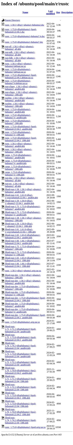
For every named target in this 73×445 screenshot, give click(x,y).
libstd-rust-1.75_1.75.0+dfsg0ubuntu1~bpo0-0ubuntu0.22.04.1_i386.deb (20, 395)
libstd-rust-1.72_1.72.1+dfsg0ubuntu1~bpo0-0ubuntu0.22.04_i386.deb (20, 387)
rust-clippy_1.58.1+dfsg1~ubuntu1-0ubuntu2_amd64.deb (21, 87)
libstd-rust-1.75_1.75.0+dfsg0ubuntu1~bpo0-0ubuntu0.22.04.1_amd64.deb (20, 337)
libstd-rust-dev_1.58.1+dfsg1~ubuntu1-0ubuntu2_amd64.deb (23, 282)
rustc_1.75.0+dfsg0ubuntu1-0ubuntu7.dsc (24, 42)
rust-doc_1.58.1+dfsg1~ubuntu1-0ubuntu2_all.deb (20, 179)
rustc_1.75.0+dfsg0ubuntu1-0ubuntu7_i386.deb (18, 122)
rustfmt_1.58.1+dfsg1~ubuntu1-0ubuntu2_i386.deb (19, 104)
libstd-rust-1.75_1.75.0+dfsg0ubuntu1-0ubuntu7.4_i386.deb (22, 253)
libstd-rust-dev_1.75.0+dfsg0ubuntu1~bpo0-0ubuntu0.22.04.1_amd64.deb (25, 316)
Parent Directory (12, 20)
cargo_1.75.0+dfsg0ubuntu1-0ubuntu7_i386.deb (18, 167)
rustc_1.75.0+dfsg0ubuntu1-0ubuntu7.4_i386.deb (18, 133)
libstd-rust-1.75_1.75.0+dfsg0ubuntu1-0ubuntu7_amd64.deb (22, 207)
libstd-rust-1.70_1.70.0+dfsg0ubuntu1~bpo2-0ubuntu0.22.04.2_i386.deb (20, 412)
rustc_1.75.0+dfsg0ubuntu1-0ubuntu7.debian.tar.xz (18, 70)
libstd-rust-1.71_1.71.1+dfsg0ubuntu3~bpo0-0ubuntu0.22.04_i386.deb (20, 379)
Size (58, 12)
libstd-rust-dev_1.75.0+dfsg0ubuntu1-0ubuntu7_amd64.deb (22, 304)
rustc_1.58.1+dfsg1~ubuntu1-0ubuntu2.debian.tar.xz (18, 64)
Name (25, 12)
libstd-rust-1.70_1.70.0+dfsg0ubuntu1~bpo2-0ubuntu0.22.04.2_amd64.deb (20, 370)
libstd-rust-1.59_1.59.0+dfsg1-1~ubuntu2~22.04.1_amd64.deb (19, 202)
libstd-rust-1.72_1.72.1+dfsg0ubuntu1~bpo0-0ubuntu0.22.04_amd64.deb (20, 362)
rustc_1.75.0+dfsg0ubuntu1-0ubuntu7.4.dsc (25, 36)
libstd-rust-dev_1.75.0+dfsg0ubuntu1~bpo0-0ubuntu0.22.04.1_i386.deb (25, 299)
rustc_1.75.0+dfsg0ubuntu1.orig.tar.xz (22, 322)
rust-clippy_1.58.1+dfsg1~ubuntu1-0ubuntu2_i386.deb (21, 93)
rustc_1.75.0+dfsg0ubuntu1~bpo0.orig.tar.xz (25, 427)
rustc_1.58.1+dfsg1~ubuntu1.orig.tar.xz (23, 270)
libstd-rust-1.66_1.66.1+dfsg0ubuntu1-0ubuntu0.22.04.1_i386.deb (22, 264)
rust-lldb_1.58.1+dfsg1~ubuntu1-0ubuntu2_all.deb (20, 59)
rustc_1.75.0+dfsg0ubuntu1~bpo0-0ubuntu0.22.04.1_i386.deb (21, 139)
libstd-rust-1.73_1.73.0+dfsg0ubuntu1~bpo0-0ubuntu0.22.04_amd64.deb (20, 354)
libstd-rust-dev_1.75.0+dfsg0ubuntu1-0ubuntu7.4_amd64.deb (22, 310)
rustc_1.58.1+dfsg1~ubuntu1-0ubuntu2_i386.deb (18, 150)
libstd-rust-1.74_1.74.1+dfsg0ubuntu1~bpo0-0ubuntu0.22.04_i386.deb (20, 420)
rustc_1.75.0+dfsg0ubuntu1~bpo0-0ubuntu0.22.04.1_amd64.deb (21, 127)
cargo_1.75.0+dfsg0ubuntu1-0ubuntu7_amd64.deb (18, 156)
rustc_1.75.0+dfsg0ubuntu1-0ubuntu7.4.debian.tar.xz (18, 82)
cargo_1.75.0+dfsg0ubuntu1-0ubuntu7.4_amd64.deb (18, 162)
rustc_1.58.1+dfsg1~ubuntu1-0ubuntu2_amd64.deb (18, 144)
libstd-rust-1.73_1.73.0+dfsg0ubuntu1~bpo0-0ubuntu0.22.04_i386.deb (20, 403)
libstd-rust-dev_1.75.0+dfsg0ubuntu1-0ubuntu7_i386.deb (22, 287)
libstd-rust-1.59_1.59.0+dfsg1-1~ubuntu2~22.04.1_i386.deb (19, 224)
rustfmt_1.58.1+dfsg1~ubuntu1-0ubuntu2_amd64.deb (19, 99)
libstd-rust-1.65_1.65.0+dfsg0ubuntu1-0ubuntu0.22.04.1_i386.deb (22, 259)
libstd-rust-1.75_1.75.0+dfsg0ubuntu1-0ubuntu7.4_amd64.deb (22, 213)
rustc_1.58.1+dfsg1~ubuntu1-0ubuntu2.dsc (24, 25)
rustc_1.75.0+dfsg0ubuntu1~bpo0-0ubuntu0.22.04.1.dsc (21, 30)
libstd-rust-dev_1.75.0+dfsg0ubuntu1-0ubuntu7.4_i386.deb (22, 293)
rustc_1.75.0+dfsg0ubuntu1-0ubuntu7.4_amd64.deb (18, 116)
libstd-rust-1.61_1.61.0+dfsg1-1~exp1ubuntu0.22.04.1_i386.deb (20, 230)
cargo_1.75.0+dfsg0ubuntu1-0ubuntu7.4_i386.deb (18, 173)
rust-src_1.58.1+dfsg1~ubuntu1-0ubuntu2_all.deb (19, 184)
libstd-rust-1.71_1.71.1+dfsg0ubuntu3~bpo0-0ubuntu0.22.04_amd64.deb (20, 329)
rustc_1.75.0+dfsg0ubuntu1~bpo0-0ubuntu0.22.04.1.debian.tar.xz (21, 76)
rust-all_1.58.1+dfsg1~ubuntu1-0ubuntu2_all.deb (19, 47)
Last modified (50, 12)
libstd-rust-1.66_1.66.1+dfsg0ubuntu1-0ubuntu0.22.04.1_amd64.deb (22, 242)
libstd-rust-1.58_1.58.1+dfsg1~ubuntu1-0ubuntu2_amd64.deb (23, 190)
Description (67, 12)
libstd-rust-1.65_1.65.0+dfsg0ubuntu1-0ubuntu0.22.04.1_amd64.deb (22, 236)
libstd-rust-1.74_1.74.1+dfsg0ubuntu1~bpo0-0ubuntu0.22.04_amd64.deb (20, 345)
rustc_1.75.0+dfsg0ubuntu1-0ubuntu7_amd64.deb (18, 110)
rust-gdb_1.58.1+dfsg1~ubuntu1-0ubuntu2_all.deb (20, 53)
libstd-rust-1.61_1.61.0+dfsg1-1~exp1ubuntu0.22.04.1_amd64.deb (21, 196)
